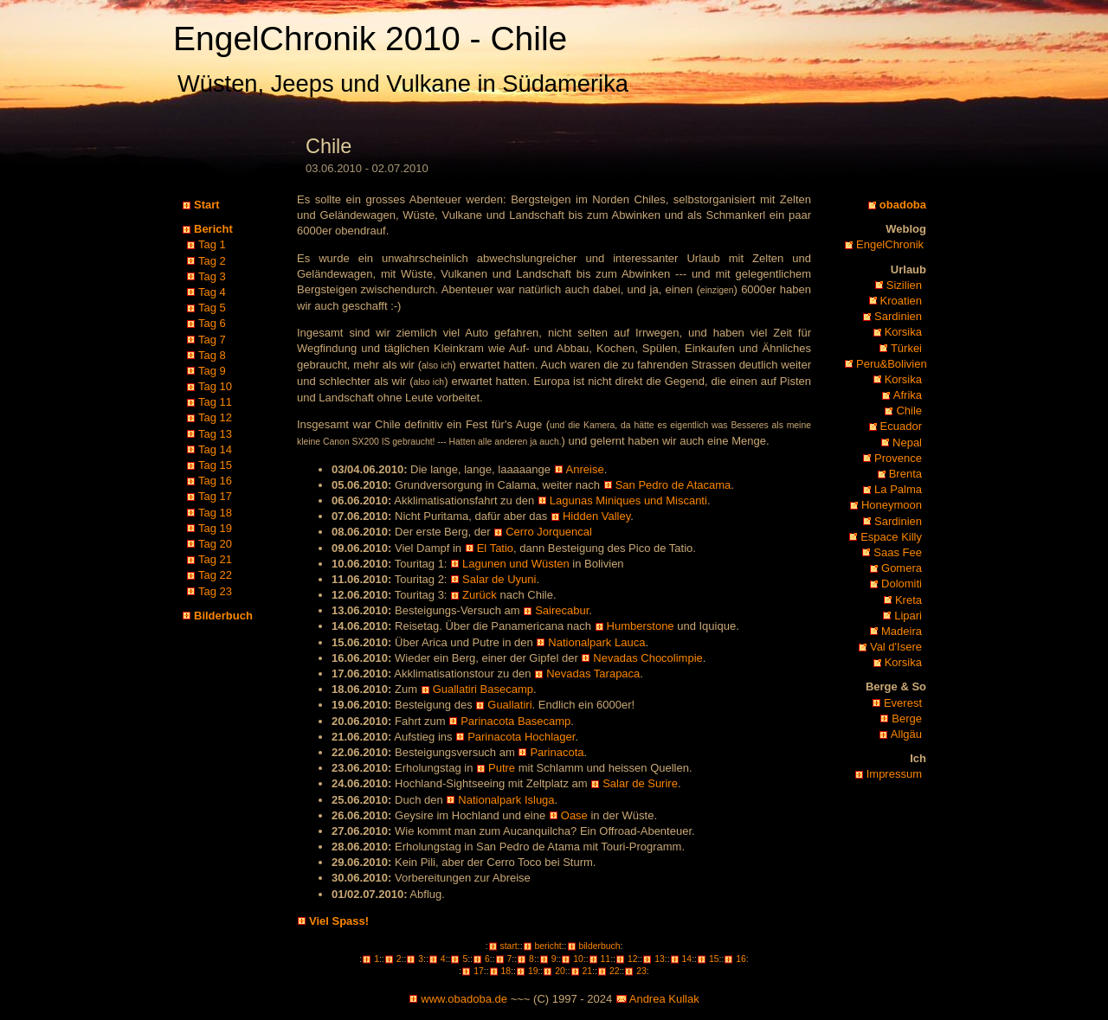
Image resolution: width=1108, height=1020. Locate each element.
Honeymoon (891, 504)
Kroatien (901, 300)
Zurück (479, 594)
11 (606, 959)
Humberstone (640, 625)
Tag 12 (215, 417)
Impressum (894, 773)
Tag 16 (215, 480)
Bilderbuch (223, 615)
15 (714, 959)
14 (687, 959)
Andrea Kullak (664, 998)
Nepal (907, 442)
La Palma (898, 489)
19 (533, 971)
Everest (903, 702)
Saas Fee (897, 552)
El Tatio (495, 548)
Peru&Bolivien (891, 363)
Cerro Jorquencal (549, 531)
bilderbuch (600, 946)
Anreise (585, 469)
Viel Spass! (339, 920)
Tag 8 (212, 355)
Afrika (907, 394)
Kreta (908, 599)
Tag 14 (215, 449)
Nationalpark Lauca (596, 642)
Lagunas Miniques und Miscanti (628, 500)
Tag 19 (215, 528)
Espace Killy (891, 536)
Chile (909, 410)
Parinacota (556, 752)
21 (588, 971)
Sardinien (898, 316)
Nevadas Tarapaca (593, 673)
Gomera (901, 567)
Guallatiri (509, 704)
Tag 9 (212, 370)
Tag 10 (215, 386)
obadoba (902, 204)
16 (741, 959)
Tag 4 (212, 291)
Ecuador (901, 426)
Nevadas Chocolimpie (647, 657)
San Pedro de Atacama (673, 484)
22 (614, 971)
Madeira (901, 631)
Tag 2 (212, 260)
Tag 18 (215, 512)
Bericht (213, 228)
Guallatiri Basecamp (483, 689)
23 (641, 971)
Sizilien (904, 285)
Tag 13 (215, 433)
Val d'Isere (896, 646)
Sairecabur (562, 610)
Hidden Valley (596, 516)
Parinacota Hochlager (521, 736)
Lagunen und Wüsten (516, 563)
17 (478, 971)
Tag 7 (212, 339)
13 (659, 959)
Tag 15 (215, 465)
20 (560, 971)
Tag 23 (215, 591)
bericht (548, 946)
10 (578, 959)
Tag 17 (215, 496)
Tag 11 (215, 401)
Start (207, 204)
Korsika (903, 331)
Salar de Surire (640, 783)
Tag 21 (215, 559)
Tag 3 (212, 276)
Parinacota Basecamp (515, 721)
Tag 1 (212, 244)
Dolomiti (901, 583)
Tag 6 (212, 323)
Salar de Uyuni (499, 579)
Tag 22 (215, 574)
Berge (907, 718)
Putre (501, 767)
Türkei (906, 348)
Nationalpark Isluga (506, 799)
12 (633, 959)
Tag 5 (212, 307)
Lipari (908, 615)
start (509, 946)
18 (506, 971)
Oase (574, 815)
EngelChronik (890, 244)
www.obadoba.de (464, 998)
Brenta (905, 473)
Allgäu (906, 734)
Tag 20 (215, 543)
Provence (898, 458)
